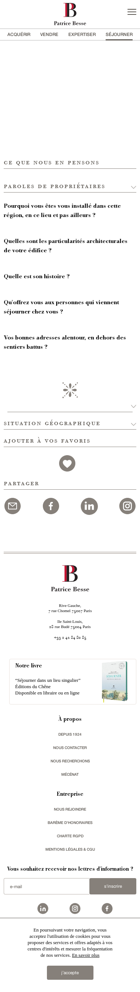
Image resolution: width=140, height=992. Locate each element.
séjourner (119, 34)
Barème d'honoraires (70, 822)
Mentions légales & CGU (70, 849)
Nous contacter (70, 747)
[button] (70, 181)
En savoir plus (85, 955)
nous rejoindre (70, 809)
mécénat (70, 774)
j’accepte (70, 972)
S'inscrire (113, 886)
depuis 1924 (70, 734)
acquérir (18, 34)
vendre (49, 34)
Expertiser (82, 34)
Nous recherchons (70, 761)
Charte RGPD (70, 836)
